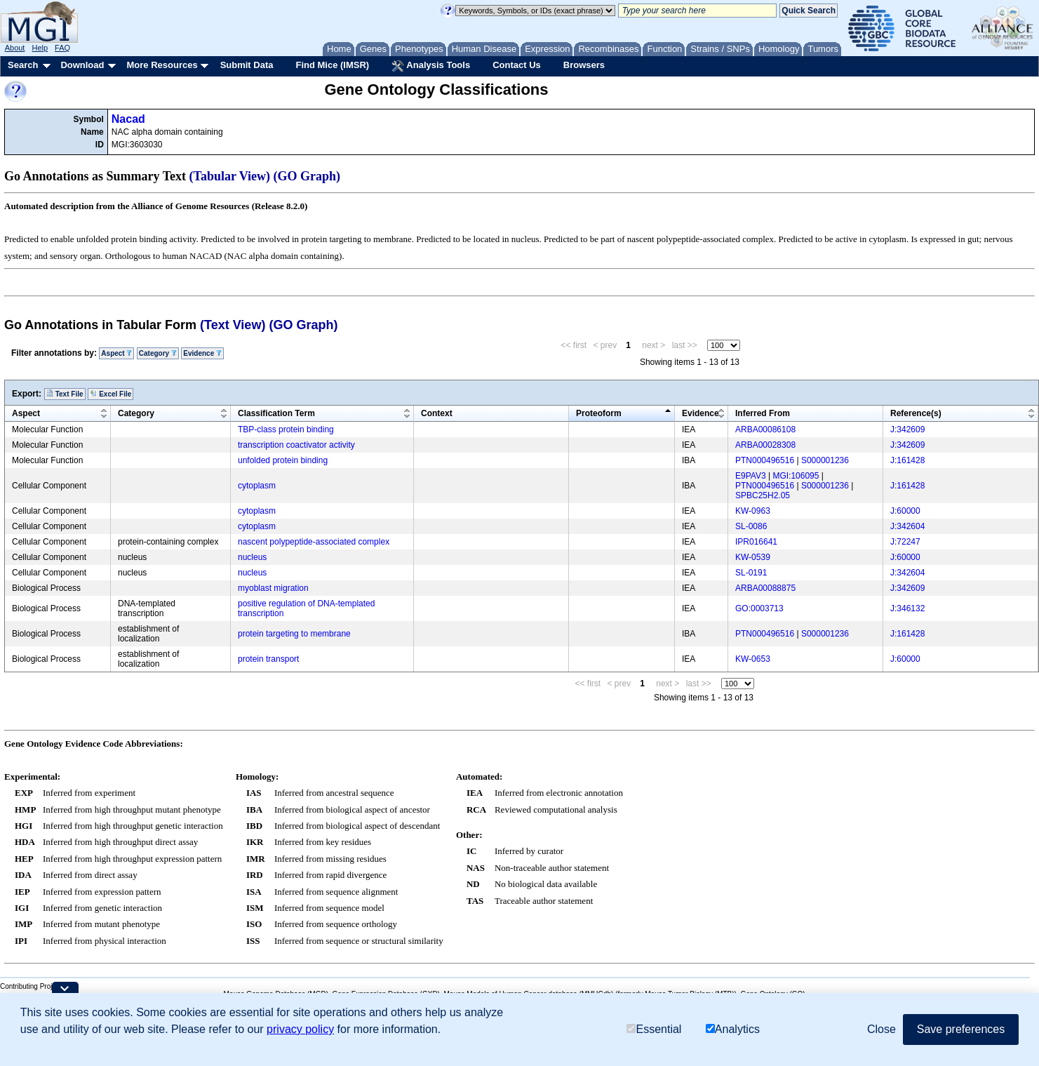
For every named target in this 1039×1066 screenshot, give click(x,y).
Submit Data (247, 65)
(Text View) (232, 325)
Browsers (584, 65)
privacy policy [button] (300, 1029)
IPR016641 (756, 542)
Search (23, 65)
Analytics (733, 1029)
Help (40, 48)
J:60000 (905, 511)
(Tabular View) (230, 176)
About (15, 48)
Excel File (110, 393)
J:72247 (905, 542)
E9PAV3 (750, 476)
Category (158, 353)
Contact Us (516, 65)
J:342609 (907, 429)
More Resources (161, 65)
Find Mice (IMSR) (332, 65)
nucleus (252, 557)
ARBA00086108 (765, 429)
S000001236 (825, 460)
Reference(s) (915, 413)
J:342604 (907, 526)
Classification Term (276, 413)
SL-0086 (751, 526)
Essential (653, 1029)
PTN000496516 (764, 460)
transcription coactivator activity (296, 445)
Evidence (202, 353)
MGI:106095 (795, 476)
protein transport (268, 659)
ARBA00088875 (765, 588)
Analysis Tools (430, 66)
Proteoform (599, 413)
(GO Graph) (307, 176)
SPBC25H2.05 (762, 495)
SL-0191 (751, 573)
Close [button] (881, 1029)
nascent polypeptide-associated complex (313, 542)
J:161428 (907, 460)
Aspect (116, 353)
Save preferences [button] (961, 1029)
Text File (64, 393)
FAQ (62, 48)
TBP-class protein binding (286, 429)
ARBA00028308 (765, 445)
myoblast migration (273, 588)
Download (82, 65)
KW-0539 (752, 557)
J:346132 (907, 608)
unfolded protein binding (283, 460)
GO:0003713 (759, 608)
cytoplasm (257, 486)
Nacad (128, 119)
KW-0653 (752, 659)
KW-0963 (752, 511)
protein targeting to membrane (294, 634)
